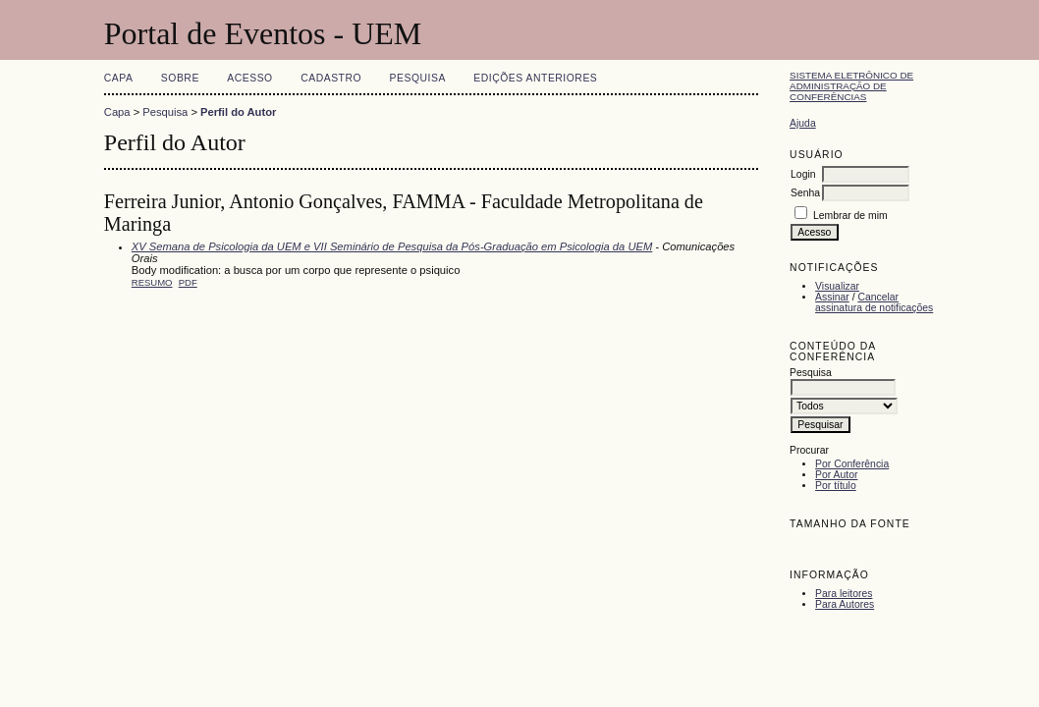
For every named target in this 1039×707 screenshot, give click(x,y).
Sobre (180, 78)
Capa (119, 78)
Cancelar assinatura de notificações (874, 302)
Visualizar (837, 286)
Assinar (832, 297)
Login (803, 174)
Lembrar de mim (850, 215)
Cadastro (331, 78)
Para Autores (844, 604)
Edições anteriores (535, 78)
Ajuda (803, 123)
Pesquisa (418, 78)
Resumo (152, 282)
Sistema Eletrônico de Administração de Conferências (851, 86)
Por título (835, 485)
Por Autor (836, 474)
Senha (805, 193)
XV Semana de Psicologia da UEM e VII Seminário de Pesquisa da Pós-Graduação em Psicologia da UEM (392, 246)
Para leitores (843, 593)
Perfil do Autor (238, 112)
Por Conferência (852, 464)
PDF (188, 282)
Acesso (249, 78)
